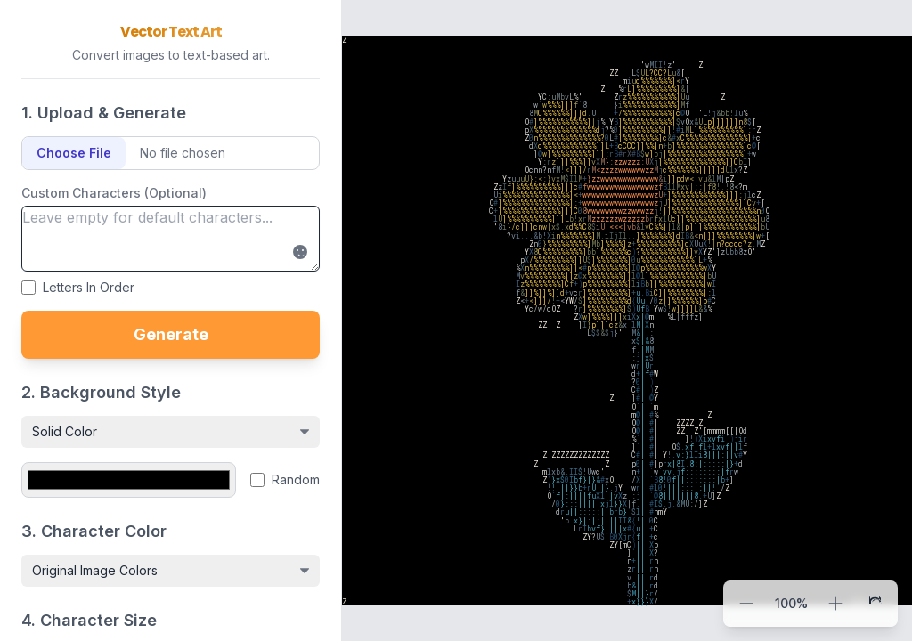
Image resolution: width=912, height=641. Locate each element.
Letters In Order (88, 287)
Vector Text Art (171, 31)
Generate (171, 334)
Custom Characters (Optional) (114, 192)
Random (296, 479)
